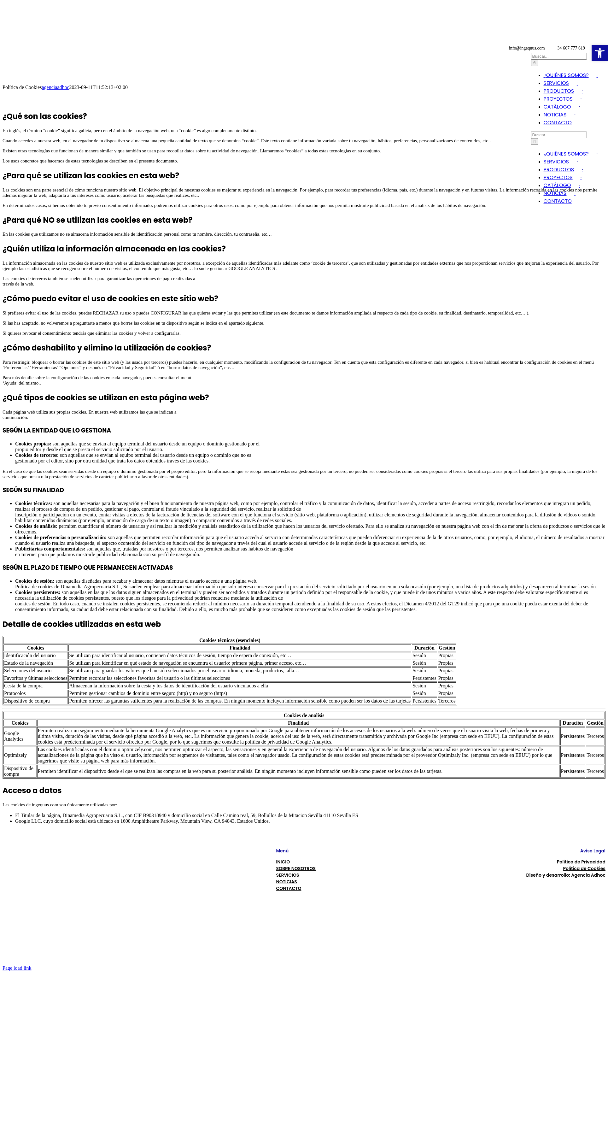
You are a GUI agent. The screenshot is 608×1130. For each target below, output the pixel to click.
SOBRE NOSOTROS (296, 868)
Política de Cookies (584, 868)
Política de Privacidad (581, 862)
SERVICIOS (287, 875)
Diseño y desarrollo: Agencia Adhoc (565, 875)
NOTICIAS (286, 882)
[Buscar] (534, 141)
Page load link (17, 968)
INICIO (283, 862)
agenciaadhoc (55, 87)
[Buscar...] (559, 135)
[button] (600, 53)
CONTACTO (288, 888)
